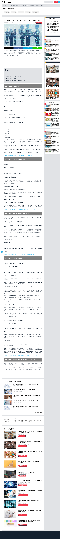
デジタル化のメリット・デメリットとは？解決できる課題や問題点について (20, 254)
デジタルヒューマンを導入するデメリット (14, 76)
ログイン (56, 2)
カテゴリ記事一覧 (35, 12)
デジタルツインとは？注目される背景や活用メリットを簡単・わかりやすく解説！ (21, 355)
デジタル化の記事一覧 (37, 412)
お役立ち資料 (28, 12)
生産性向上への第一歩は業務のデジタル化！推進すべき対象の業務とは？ (53, 24)
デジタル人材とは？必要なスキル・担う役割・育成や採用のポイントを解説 (20, 209)
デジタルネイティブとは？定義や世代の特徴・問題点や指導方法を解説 (19, 374)
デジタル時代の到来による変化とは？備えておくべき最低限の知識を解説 (53, 30)
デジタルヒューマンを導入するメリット (14, 74)
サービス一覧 (14, 12)
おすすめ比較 (7, 12)
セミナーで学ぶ (20, 12)
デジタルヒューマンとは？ (12, 73)
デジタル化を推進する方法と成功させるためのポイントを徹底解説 (53, 33)
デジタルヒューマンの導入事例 (12, 78)
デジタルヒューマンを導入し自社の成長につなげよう (16, 80)
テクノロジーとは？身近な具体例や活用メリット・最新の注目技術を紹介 (53, 21)
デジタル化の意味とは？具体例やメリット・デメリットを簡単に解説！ (19, 155)
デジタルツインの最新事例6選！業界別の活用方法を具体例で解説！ (53, 27)
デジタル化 (38, 22)
